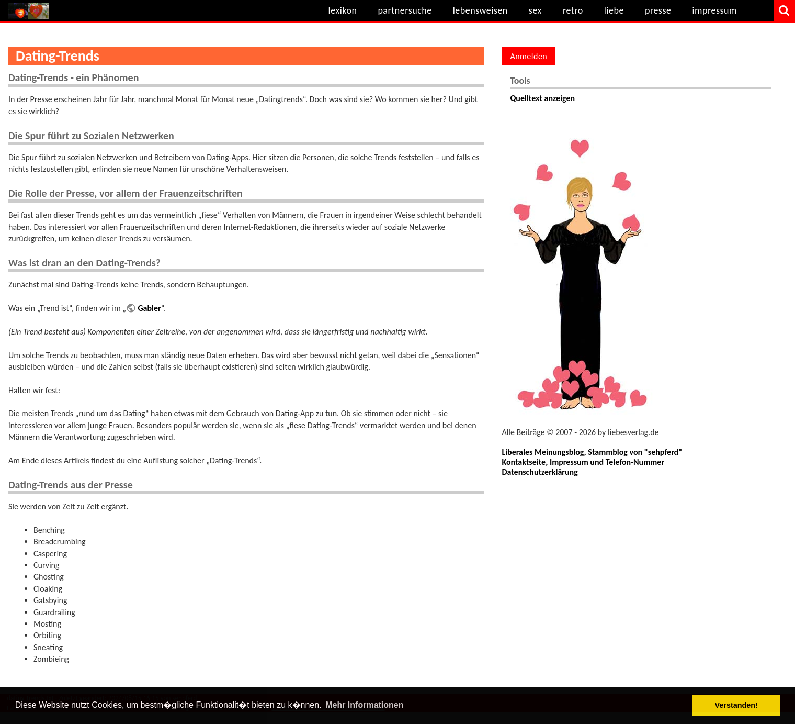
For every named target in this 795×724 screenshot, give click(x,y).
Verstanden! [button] (736, 705)
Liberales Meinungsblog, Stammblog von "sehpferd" (592, 452)
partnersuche (404, 10)
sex (535, 10)
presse (658, 10)
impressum (714, 10)
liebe (614, 10)
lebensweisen (480, 10)
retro (573, 10)
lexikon (342, 10)
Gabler (149, 308)
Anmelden (528, 56)
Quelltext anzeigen (542, 98)
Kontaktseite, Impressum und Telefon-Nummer (583, 462)
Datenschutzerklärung (539, 472)
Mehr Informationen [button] (364, 704)
